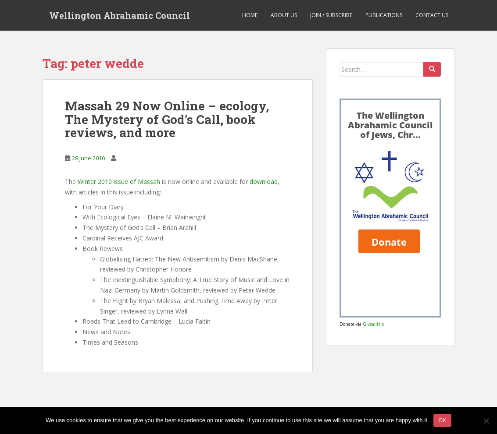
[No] (486, 420)
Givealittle (373, 324)
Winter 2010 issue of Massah (119, 181)
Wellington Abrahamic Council (119, 15)
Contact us (431, 15)
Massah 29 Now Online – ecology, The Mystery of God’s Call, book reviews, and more (167, 119)
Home (249, 15)
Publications (383, 15)
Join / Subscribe (331, 15)
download (264, 181)
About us (284, 15)
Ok (442, 420)
